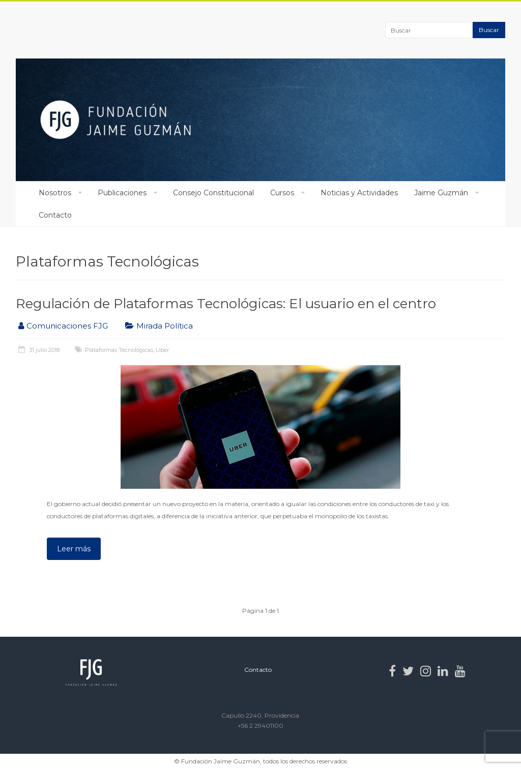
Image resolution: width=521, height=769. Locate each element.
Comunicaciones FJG (67, 326)
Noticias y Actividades (359, 192)
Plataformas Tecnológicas (119, 349)
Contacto (55, 215)
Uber (162, 349)
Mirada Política (164, 326)
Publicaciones (122, 192)
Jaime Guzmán (441, 192)
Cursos (282, 192)
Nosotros (55, 192)
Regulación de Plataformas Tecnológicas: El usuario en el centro (226, 303)
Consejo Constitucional (213, 192)
